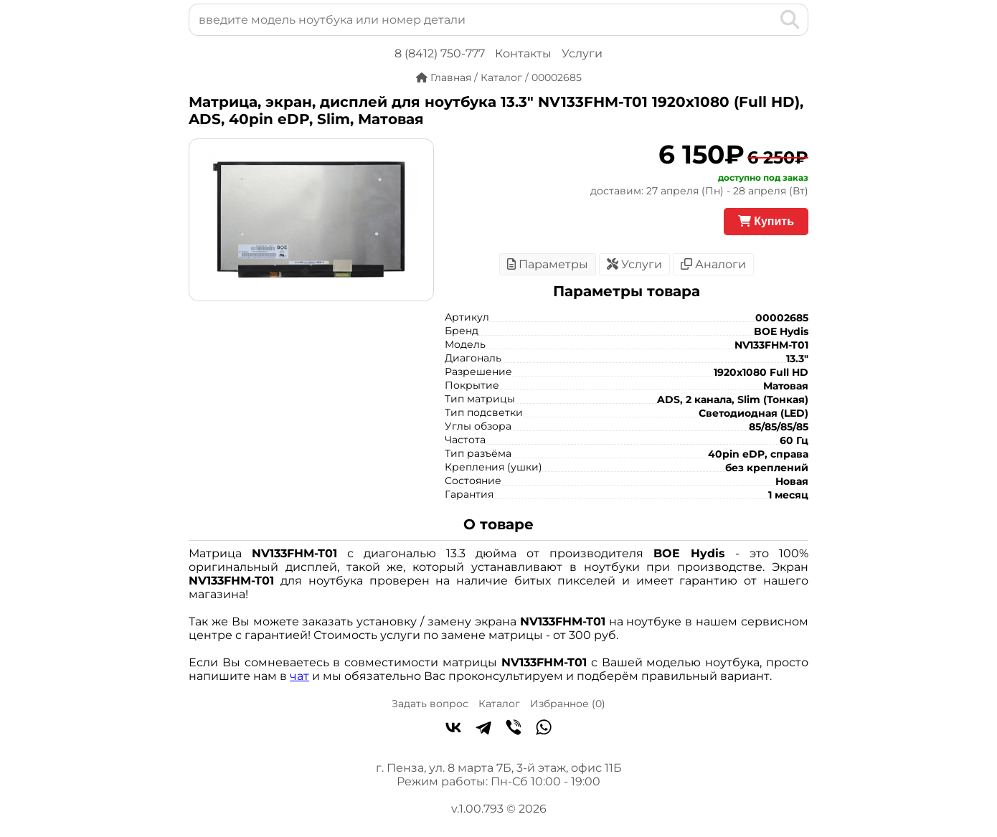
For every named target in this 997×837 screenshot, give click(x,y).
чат (299, 676)
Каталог (499, 703)
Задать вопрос (430, 703)
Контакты (523, 53)
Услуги (582, 53)
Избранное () (567, 703)
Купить (766, 221)
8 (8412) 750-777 (439, 53)
